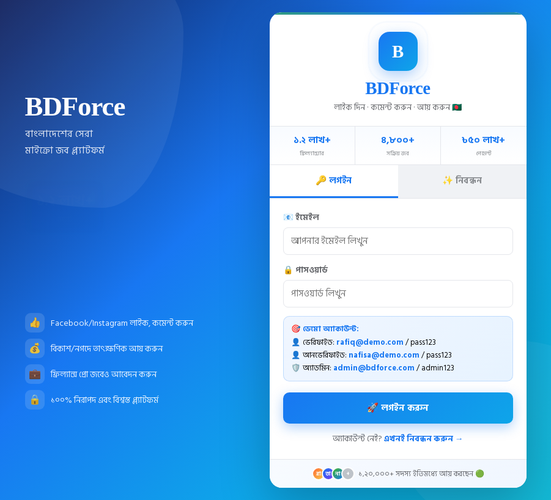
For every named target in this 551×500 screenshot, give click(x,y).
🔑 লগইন (334, 181)
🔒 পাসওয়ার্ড (305, 270)
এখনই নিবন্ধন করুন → (423, 439)
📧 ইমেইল (301, 217)
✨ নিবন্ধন (462, 181)
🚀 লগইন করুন (398, 408)
